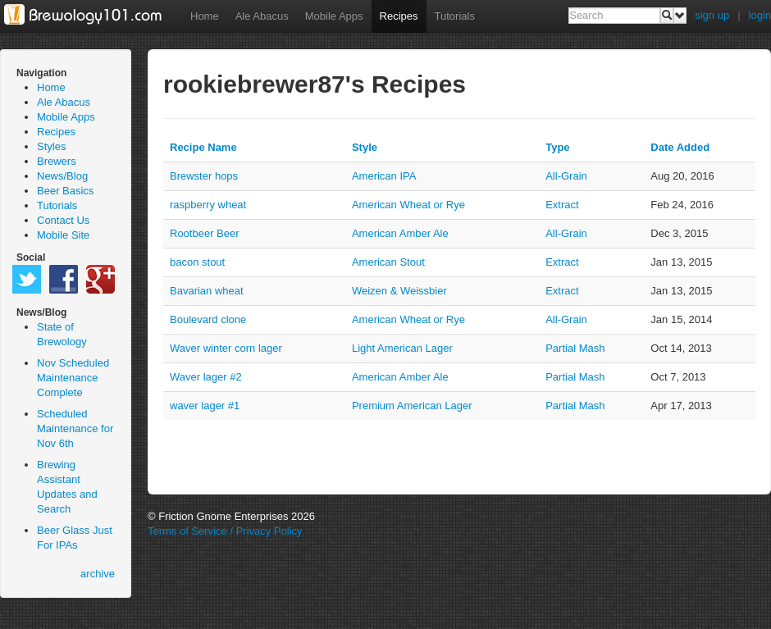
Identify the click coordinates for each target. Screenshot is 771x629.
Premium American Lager (412, 405)
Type (557, 147)
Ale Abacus (262, 16)
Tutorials (455, 16)
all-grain (566, 176)
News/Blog (62, 176)
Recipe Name (203, 147)
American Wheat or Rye (408, 204)
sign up (712, 15)
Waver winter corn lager (226, 348)
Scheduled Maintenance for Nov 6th (75, 428)
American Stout (388, 262)
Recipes (399, 16)
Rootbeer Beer (205, 233)
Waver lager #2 (206, 377)
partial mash (574, 348)
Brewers (56, 161)
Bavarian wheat (207, 291)
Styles (51, 146)
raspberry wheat (208, 204)
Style (364, 147)
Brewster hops (204, 176)
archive (97, 573)
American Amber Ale (400, 233)
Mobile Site (63, 235)
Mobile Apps (334, 16)
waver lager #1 (205, 405)
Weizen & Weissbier (399, 291)
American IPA (384, 176)
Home (204, 16)
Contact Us (63, 220)
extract (561, 204)
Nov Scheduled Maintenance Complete (73, 378)
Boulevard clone (208, 319)
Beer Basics (65, 191)
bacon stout (197, 262)
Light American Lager (402, 348)
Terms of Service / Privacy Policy (225, 531)
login (760, 15)
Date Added (679, 147)
